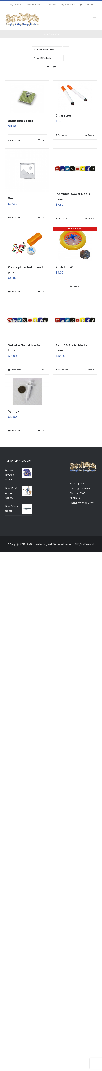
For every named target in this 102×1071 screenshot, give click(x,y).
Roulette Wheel (67, 267)
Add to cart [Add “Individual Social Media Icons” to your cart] (63, 218)
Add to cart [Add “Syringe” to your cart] (15, 430)
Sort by (44, 50)
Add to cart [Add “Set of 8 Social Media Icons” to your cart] (63, 370)
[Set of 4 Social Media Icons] (27, 319)
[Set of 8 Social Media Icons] (75, 319)
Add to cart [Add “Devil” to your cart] (15, 217)
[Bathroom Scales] (27, 98)
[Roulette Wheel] (75, 244)
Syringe (13, 411)
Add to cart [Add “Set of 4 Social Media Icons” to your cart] (15, 370)
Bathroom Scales (20, 121)
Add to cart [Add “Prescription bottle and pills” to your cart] (15, 291)
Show (42, 58)
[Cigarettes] (75, 95)
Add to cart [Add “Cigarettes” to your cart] (63, 135)
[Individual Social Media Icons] (75, 168)
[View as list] (54, 66)
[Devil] (27, 170)
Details (43, 140)
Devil (11, 198)
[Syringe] (27, 391)
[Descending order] (66, 49)
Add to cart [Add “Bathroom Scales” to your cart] (15, 140)
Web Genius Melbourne (59, 544)
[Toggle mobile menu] (95, 16)
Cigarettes (64, 115)
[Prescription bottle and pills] (27, 244)
